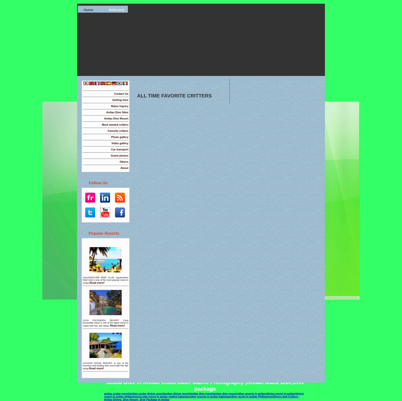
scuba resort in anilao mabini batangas (165, 396)
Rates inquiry (119, 106)
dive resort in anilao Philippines (252, 396)
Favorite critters (118, 130)
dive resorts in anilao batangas (211, 396)
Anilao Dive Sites (117, 112)
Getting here (120, 99)
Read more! (97, 282)
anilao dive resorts (226, 393)
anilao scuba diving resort (147, 393)
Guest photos (119, 155)
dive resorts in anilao (252, 393)
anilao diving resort (176, 393)
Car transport (119, 149)
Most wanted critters (115, 124)
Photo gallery (119, 137)
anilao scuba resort (116, 393)
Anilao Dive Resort (116, 118)
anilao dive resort (201, 393)
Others (124, 161)
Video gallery (120, 143)
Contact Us (121, 93)
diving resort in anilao (281, 393)
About (124, 167)
